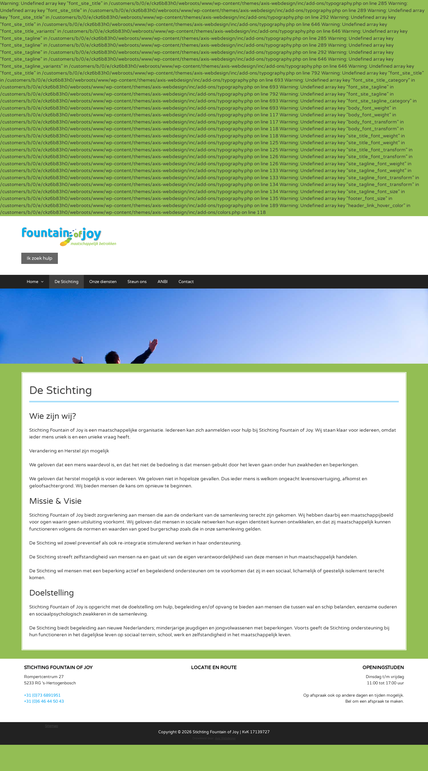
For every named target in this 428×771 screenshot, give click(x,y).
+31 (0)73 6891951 (42, 695)
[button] (43, 282)
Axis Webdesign (225, 738)
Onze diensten (103, 281)
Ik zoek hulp (39, 258)
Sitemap (51, 726)
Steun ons (137, 281)
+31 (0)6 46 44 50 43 (44, 701)
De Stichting (66, 281)
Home (38, 282)
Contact (186, 281)
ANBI (162, 281)
